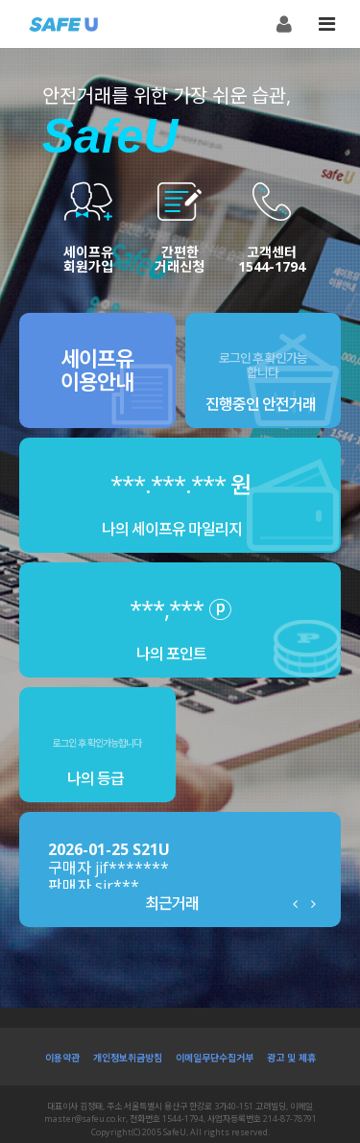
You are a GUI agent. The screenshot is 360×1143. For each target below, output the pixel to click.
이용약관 (62, 1057)
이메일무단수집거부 (214, 1057)
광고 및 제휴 (291, 1057)
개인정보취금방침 (127, 1057)
